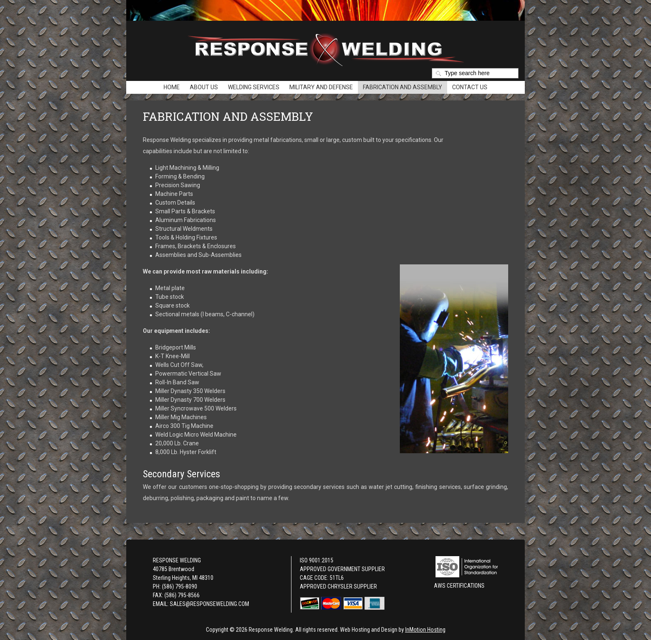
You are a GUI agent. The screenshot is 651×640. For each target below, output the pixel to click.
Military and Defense (321, 87)
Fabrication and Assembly (402, 87)
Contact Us (469, 87)
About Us (204, 87)
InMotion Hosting (425, 629)
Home (172, 87)
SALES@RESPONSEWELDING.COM (209, 604)
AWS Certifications (459, 585)
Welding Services (253, 87)
